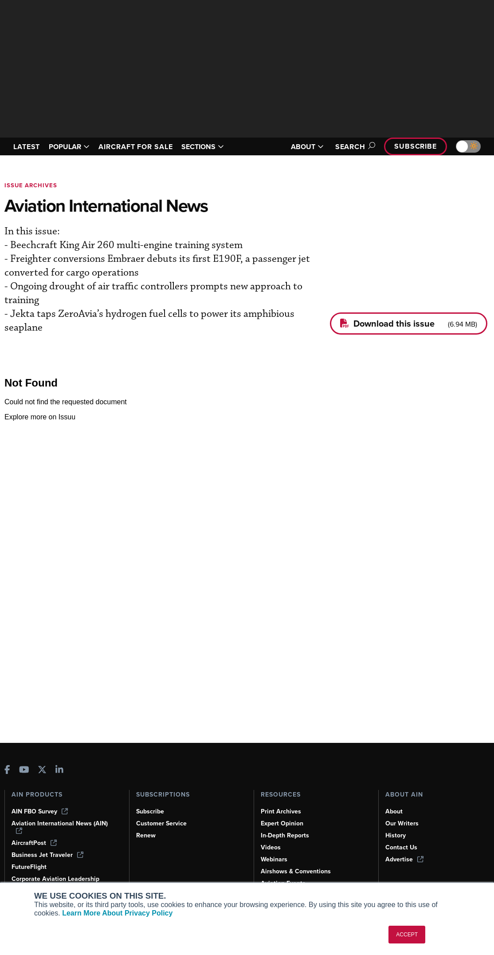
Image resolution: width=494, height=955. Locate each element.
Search (353, 146)
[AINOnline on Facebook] (7, 770)
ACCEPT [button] (407, 934)
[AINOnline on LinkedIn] (59, 770)
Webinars (274, 859)
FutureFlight (29, 867)
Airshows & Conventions (296, 871)
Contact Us (401, 847)
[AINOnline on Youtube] (24, 770)
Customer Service (161, 823)
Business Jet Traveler (47, 855)
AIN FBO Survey (40, 811)
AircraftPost (34, 843)
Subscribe (415, 146)
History (395, 835)
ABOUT (307, 146)
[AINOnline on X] (42, 770)
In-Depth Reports (285, 835)
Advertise (404, 859)
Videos (271, 847)
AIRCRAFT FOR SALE (135, 146)
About (394, 811)
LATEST (26, 146)
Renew (146, 835)
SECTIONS (202, 146)
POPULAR (69, 146)
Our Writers (402, 823)
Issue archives (30, 185)
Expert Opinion (282, 823)
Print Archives (281, 811)
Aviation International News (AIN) (60, 827)
